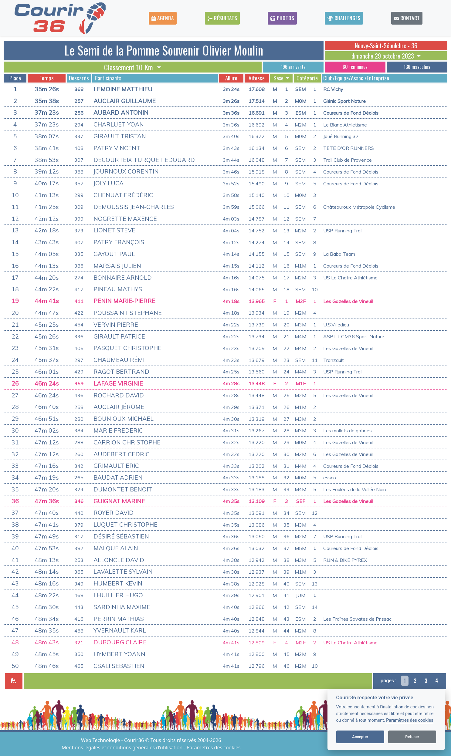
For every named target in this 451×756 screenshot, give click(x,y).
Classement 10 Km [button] (129, 67)
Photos (282, 18)
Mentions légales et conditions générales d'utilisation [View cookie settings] (123, 747)
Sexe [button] (279, 78)
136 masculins (417, 66)
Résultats (222, 18)
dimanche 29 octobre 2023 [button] (383, 55)
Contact (407, 18)
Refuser (412, 736)
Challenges (343, 18)
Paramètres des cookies (409, 720)
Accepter (360, 736)
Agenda (162, 18)
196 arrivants (293, 66)
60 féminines (355, 66)
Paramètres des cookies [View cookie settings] (214, 747)
